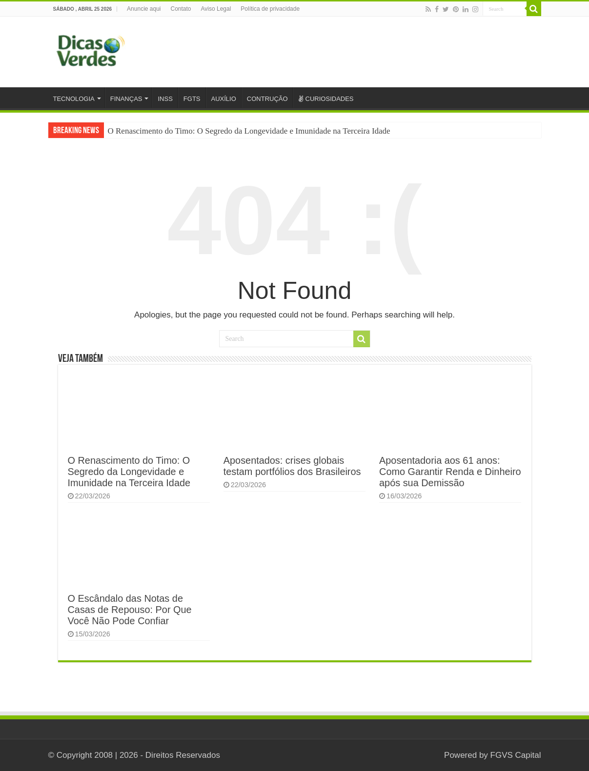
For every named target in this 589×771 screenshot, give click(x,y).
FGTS (192, 98)
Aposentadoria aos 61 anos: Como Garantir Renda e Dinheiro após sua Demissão (450, 471)
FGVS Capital (515, 755)
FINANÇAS (126, 98)
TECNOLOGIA (74, 98)
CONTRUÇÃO (267, 98)
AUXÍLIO (223, 98)
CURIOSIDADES (326, 98)
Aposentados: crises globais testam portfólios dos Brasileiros (292, 466)
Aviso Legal (216, 8)
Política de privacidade (270, 8)
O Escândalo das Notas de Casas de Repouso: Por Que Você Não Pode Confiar (130, 609)
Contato (181, 8)
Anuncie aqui (144, 8)
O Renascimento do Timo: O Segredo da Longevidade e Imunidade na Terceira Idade (249, 131)
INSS (165, 98)
